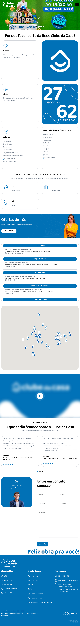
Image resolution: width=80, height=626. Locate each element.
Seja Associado (8, 580)
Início (6, 576)
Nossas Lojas (35, 580)
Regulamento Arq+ (37, 598)
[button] (77, 4)
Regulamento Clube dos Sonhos (41, 602)
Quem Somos (35, 576)
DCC (32, 584)
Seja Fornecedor (9, 584)
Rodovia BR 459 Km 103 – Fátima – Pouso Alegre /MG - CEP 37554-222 (25, 281)
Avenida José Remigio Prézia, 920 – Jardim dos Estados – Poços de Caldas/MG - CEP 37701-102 (31, 267)
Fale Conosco (8, 593)
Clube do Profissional (11, 588)
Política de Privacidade (38, 594)
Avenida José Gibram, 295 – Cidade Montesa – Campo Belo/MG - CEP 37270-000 (27, 254)
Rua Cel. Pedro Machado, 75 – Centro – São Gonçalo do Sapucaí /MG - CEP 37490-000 (29, 294)
